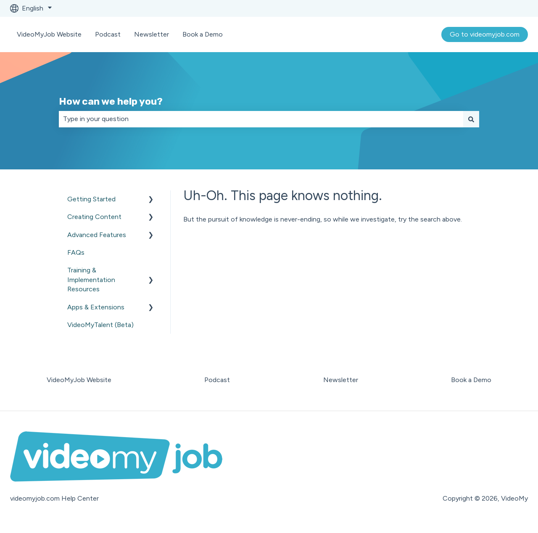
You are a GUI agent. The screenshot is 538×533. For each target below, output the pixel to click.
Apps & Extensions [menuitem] (95, 307)
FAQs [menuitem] (75, 252)
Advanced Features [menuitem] (96, 235)
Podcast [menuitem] (217, 380)
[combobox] (261, 119)
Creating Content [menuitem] (94, 217)
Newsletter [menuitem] (340, 380)
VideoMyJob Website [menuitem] (79, 380)
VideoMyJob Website (49, 34)
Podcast (108, 34)
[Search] (471, 119)
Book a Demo (202, 34)
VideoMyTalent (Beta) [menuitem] (100, 325)
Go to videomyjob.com (485, 34)
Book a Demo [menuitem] (471, 380)
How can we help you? (111, 101)
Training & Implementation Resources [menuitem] (91, 279)
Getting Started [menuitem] (91, 199)
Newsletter (151, 34)
